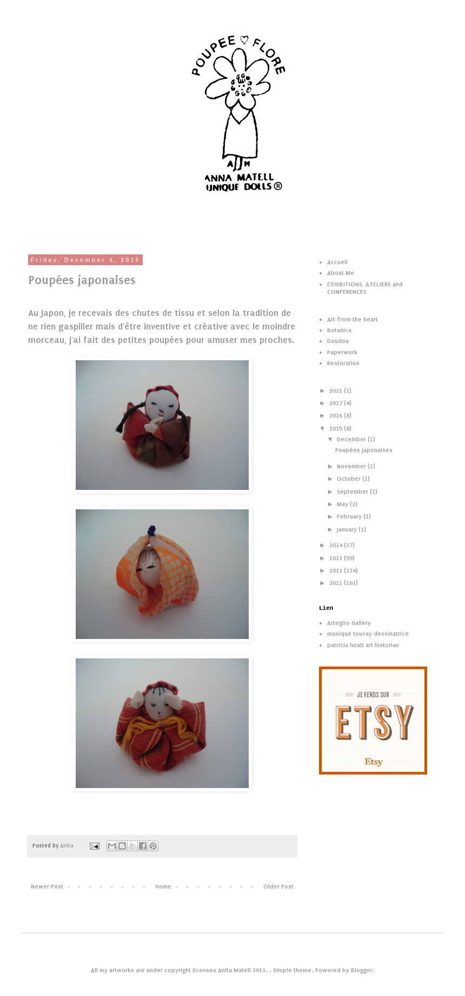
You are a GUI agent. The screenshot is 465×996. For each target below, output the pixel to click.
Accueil (337, 262)
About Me (340, 273)
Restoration (343, 363)
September (353, 491)
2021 (336, 390)
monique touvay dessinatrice (368, 633)
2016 (336, 415)
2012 (336, 570)
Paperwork (342, 352)
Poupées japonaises (364, 450)
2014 (336, 545)
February (350, 516)
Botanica (339, 330)
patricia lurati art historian (363, 645)
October (349, 478)
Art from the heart (352, 319)
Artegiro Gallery (349, 623)
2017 (336, 403)
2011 (336, 583)
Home (163, 886)
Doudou (338, 341)
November (352, 466)
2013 (336, 558)
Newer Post (47, 886)
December (352, 439)
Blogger (362, 970)
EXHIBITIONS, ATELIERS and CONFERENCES (365, 287)
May (343, 504)
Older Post (278, 886)
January (347, 529)
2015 (336, 428)
